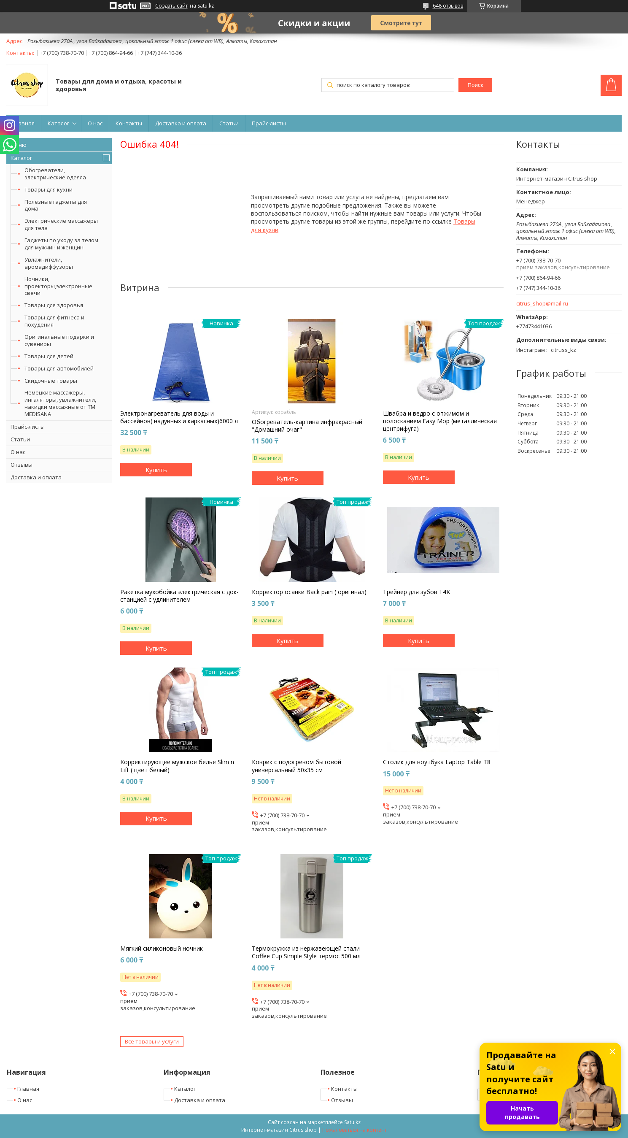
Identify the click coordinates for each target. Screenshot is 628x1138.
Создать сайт (171, 6)
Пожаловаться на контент (354, 1129)
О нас (95, 123)
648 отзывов (448, 5)
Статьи (229, 123)
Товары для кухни (48, 189)
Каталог (58, 123)
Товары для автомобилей (59, 368)
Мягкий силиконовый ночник (161, 948)
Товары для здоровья (53, 305)
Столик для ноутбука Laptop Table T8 (437, 762)
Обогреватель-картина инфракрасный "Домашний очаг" (307, 425)
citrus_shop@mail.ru (542, 303)
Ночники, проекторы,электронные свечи (58, 286)
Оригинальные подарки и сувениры (59, 340)
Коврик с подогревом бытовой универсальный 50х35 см (296, 765)
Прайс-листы (269, 123)
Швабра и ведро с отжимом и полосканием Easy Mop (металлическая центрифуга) (440, 421)
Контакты (129, 123)
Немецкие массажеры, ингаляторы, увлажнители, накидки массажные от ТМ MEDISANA (60, 403)
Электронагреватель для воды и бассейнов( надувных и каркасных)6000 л (179, 417)
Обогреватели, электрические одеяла (55, 173)
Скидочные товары (50, 380)
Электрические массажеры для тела (61, 224)
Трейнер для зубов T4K (416, 592)
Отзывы (21, 464)
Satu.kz (352, 1122)
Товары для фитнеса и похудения (54, 321)
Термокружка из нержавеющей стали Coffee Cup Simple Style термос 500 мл (306, 952)
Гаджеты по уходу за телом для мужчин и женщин (61, 243)
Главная (24, 123)
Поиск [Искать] (475, 85)
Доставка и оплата (180, 123)
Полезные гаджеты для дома (55, 205)
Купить (156, 469)
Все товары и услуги (152, 1041)
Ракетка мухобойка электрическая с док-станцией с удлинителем (179, 595)
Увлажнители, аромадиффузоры (48, 263)
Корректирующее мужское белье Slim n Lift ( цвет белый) (177, 765)
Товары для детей (48, 356)
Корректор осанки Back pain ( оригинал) (309, 592)
